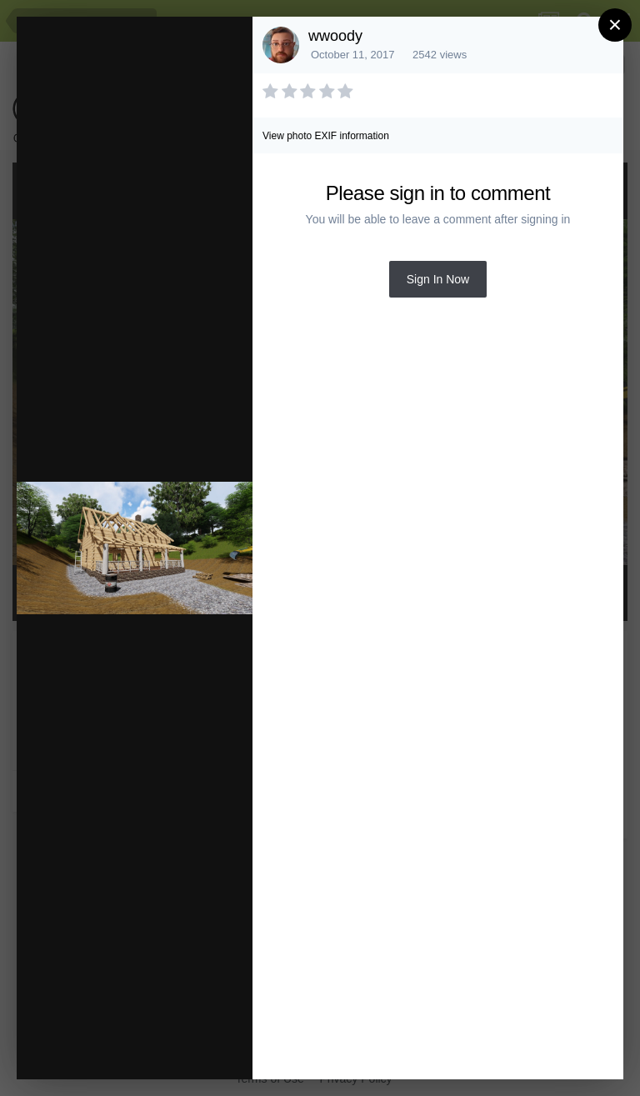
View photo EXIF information (325, 136)
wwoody (335, 36)
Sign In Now (438, 279)
